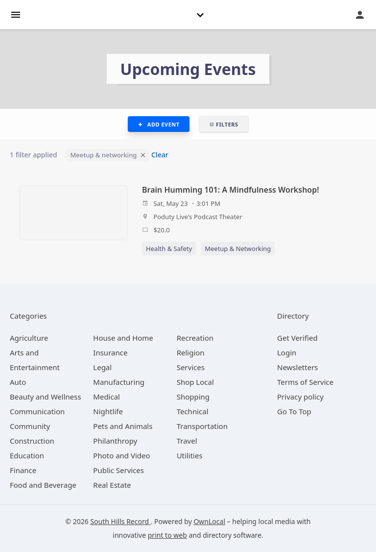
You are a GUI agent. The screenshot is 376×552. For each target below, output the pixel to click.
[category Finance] (23, 470)
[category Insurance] (110, 352)
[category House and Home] (123, 338)
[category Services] (191, 367)
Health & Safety (169, 248)
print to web (167, 535)
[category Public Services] (118, 470)
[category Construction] (32, 441)
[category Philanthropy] (115, 441)
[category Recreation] (195, 338)
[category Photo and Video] (121, 455)
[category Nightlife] (108, 411)
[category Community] (30, 426)
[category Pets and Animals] (122, 426)
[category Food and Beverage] (43, 485)
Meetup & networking (103, 155)
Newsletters (297, 367)
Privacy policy (300, 396)
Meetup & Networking (238, 248)
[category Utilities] (190, 455)
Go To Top (294, 411)
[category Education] (27, 455)
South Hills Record (120, 521)
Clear (159, 154)
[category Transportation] (202, 426)
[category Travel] (187, 441)
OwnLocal (209, 521)
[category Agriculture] (29, 338)
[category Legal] (102, 367)
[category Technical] (193, 411)
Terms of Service (305, 382)
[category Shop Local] (195, 382)
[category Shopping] (193, 396)
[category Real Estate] (112, 485)
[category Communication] (37, 411)
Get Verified (297, 338)
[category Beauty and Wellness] (45, 396)
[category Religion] (191, 352)
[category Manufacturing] (118, 382)
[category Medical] (106, 396)
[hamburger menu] (16, 14)
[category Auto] (18, 382)
